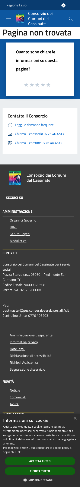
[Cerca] (71, 18)
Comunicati (18, 397)
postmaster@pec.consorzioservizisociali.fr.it (36, 310)
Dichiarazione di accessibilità (30, 355)
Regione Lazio (16, 5)
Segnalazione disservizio (27, 369)
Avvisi (14, 403)
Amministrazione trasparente (31, 335)
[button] (40, 480)
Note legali (17, 348)
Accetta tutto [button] (40, 461)
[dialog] (40, 450)
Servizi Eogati (20, 233)
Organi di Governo (23, 220)
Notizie (15, 390)
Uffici (13, 227)
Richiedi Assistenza (24, 362)
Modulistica (18, 240)
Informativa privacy (24, 342)
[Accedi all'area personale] (63, 5)
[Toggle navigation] (8, 18)
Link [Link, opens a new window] (17, 452)
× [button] (75, 418)
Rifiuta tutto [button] (40, 471)
